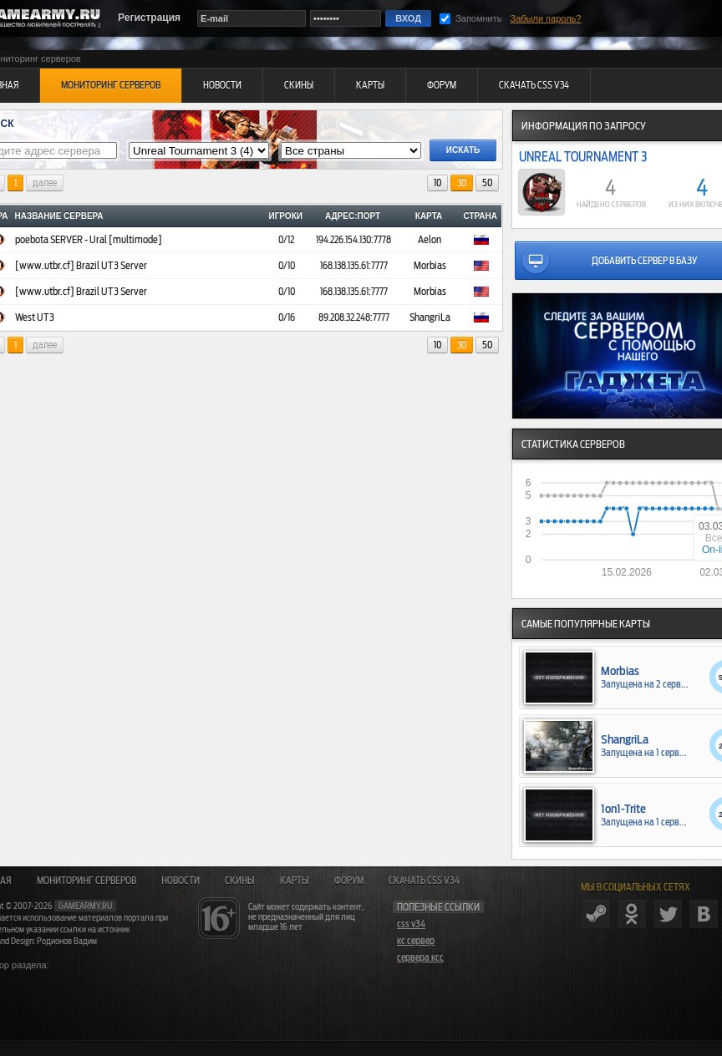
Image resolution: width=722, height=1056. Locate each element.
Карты (294, 880)
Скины (240, 880)
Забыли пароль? (546, 18)
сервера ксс (420, 957)
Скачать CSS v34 (424, 880)
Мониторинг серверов (86, 880)
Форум (349, 880)
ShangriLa (429, 317)
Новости (180, 880)
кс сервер (416, 941)
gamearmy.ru (85, 906)
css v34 (411, 924)
